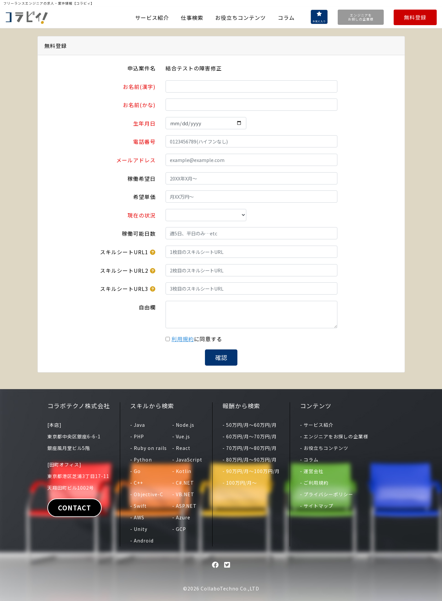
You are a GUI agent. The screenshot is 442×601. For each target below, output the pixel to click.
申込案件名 (141, 68)
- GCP (179, 529)
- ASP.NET (184, 505)
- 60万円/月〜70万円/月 (249, 436)
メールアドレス (136, 160)
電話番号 (144, 141)
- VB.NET (183, 494)
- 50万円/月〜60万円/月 (249, 424)
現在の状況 (141, 215)
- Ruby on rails (148, 448)
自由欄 (147, 307)
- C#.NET (183, 482)
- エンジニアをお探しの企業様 (334, 436)
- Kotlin (181, 471)
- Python (141, 459)
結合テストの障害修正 (194, 68)
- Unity (138, 529)
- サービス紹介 (316, 424)
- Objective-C (146, 494)
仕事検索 (192, 17)
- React (181, 448)
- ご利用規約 (314, 482)
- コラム (309, 459)
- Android (142, 540)
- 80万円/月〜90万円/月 (249, 459)
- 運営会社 (311, 471)
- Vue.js (181, 436)
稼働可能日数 (139, 233)
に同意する (197, 339)
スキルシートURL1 (124, 252)
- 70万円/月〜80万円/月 (249, 448)
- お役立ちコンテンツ (324, 448)
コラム (286, 17)
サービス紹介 (152, 17)
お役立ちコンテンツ (240, 17)
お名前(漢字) (139, 87)
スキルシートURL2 (124, 270)
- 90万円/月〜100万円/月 (251, 471)
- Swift (138, 505)
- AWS (137, 517)
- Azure (181, 517)
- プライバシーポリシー (326, 494)
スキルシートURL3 (124, 289)
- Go (135, 471)
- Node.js (183, 424)
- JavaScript (187, 459)
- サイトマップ (316, 505)
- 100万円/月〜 (239, 482)
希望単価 (144, 197)
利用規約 (183, 339)
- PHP (137, 436)
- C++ (136, 482)
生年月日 (144, 123)
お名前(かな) (139, 105)
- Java (137, 424)
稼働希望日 (141, 178)
